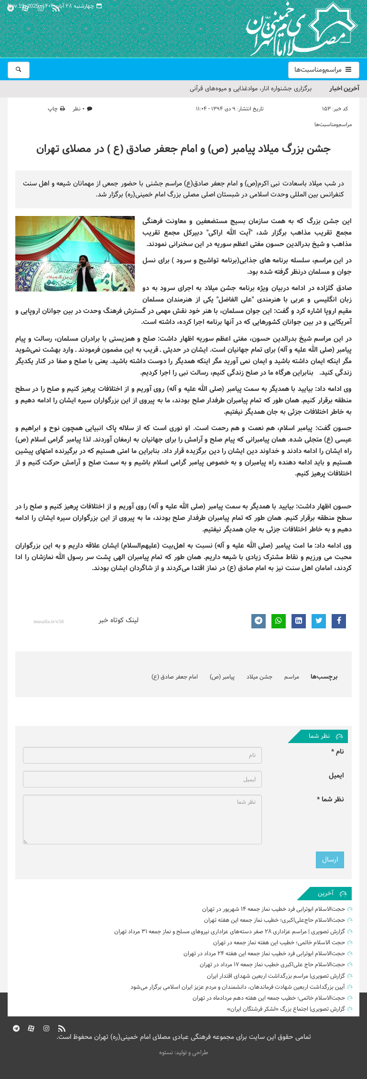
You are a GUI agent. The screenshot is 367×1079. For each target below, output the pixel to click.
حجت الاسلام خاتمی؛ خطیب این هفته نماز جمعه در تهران (279, 943)
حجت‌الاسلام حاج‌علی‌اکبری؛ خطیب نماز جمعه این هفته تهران (274, 920)
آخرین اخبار (344, 89)
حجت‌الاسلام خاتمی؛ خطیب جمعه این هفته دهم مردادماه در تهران (269, 998)
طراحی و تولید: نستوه (183, 1052)
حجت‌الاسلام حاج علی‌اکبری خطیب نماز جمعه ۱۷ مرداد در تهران (272, 965)
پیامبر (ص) (222, 677)
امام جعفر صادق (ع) (174, 677)
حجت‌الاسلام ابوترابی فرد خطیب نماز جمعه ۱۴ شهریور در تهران (273, 909)
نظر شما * (330, 800)
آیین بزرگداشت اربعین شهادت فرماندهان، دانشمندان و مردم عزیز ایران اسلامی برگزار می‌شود (237, 987)
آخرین (326, 893)
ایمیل (336, 776)
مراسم (291, 677)
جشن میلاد (259, 677)
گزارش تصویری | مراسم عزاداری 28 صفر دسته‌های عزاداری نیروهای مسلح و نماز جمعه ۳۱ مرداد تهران (229, 932)
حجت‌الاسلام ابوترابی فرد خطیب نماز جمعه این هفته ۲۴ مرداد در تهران (264, 954)
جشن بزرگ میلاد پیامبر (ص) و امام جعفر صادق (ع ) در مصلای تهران (183, 149)
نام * (337, 752)
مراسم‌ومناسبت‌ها (323, 70)
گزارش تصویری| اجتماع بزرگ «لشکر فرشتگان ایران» (286, 1009)
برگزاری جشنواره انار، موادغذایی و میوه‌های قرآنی (251, 89)
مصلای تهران (287, 28)
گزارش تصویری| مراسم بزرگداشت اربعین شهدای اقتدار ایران (276, 976)
